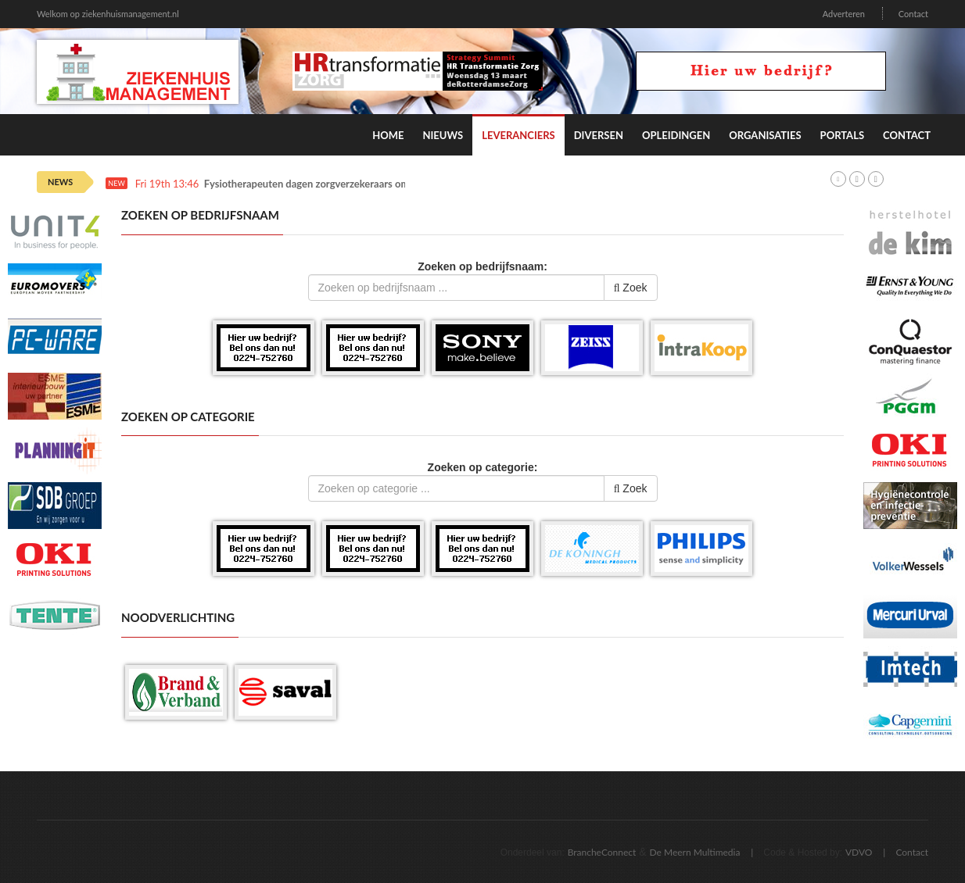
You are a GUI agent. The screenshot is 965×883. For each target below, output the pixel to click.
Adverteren (844, 14)
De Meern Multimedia (695, 852)
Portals (842, 135)
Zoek (631, 287)
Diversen (598, 135)
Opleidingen (676, 135)
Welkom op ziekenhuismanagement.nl (108, 14)
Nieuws (442, 135)
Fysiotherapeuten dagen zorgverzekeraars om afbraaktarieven (343, 184)
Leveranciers (518, 135)
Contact (913, 14)
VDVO (859, 852)
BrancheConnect (602, 852)
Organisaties (765, 135)
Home (388, 135)
